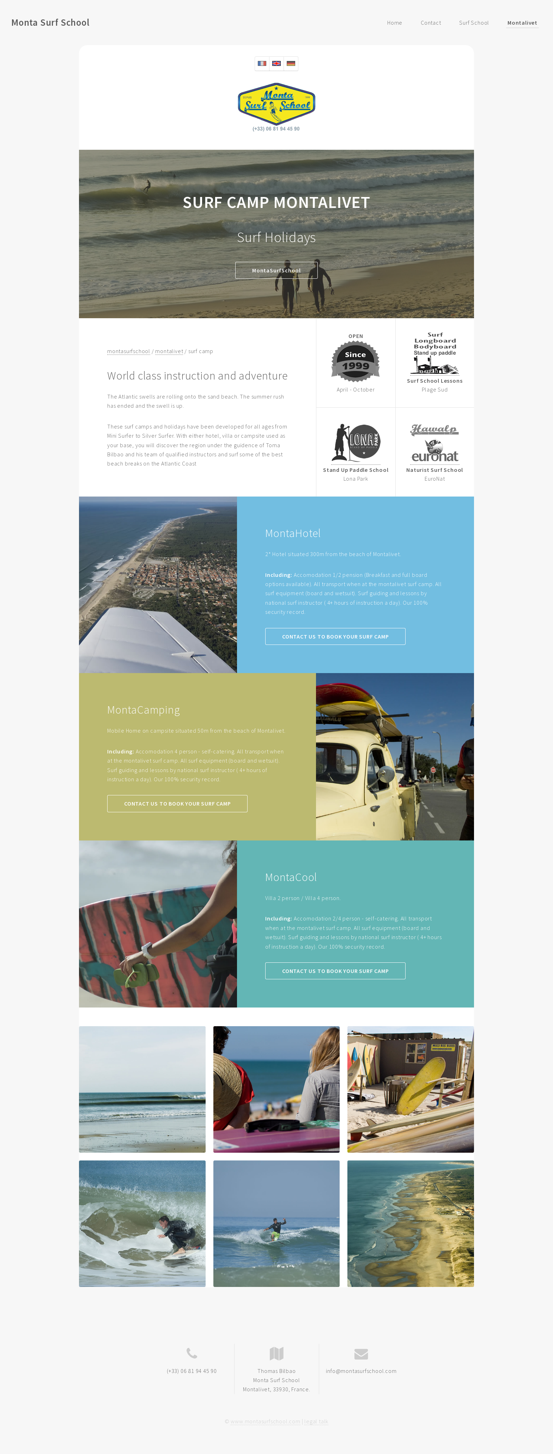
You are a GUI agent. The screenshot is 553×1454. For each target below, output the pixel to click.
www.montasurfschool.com (265, 1421)
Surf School (474, 22)
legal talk (316, 1421)
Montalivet (522, 22)
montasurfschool (128, 351)
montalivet (169, 351)
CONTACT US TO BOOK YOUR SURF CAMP (335, 636)
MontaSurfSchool (276, 270)
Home (394, 22)
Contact (431, 22)
